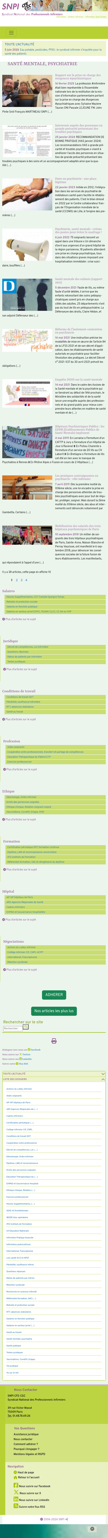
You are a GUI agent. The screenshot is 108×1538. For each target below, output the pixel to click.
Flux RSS (22, 1064)
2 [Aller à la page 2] (17, 580)
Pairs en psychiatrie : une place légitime (75, 180)
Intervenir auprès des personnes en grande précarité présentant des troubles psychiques (79, 129)
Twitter (24, 1054)
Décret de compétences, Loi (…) (21, 1150)
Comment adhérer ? (26, 1444)
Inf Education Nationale (17, 1231)
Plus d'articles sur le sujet (20, 619)
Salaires (8, 591)
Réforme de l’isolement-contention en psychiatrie (78, 331)
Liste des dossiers (15, 1079)
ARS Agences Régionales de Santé (24, 902)
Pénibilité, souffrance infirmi (20, 1264)
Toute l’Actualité (14, 1073)
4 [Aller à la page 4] (26, 580)
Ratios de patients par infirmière (24, 656)
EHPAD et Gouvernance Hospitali (22, 1183)
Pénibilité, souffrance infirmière (23, 702)
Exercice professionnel (19, 762)
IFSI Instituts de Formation (21, 857)
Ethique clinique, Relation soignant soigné (28, 807)
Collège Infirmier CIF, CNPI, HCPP (25, 952)
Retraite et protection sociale (21, 601)
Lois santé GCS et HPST (17, 1258)
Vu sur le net (12, 1373)
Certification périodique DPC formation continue (33, 847)
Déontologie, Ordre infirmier (21, 797)
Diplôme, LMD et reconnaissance (22, 1163)
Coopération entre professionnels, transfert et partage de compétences (45, 752)
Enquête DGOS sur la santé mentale (78, 379)
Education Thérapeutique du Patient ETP (29, 757)
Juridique (10, 641)
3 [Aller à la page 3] (21, 580)
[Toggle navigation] (11, 32)
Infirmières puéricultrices (18, 1244)
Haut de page (24, 1472)
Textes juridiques (16, 661)
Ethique (8, 792)
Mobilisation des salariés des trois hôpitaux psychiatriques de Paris (78, 528)
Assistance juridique (26, 1434)
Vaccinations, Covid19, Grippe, (20, 1359)
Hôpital (8, 892)
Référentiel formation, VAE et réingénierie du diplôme (35, 862)
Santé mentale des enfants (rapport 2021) (78, 281)
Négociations (13, 942)
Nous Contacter (25, 1390)
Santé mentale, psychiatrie (19, 1339)
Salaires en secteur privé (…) (20, 1325)
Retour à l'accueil (26, 1477)
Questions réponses (18, 652)
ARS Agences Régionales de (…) (22, 1109)
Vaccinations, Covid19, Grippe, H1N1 (25, 812)
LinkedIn (25, 1059)
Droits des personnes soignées (22, 802)
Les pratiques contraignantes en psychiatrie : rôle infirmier (76, 477)
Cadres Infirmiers (15, 907)
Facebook (34, 1050)
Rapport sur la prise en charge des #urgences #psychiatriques (78, 77)
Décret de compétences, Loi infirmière (27, 647)
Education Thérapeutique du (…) (22, 1177)
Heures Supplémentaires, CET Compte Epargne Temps (35, 597)
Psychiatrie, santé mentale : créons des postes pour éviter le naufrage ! (78, 230)
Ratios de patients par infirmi (20, 1278)
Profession (11, 741)
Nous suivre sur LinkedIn (31, 1500)
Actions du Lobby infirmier (21, 947)
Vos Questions (24, 1429)
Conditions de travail (18, 691)
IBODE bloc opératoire (17, 1217)
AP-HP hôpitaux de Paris (19, 897)
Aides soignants (15, 747)
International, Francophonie (22, 957)
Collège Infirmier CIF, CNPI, (19, 1129)
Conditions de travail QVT (20, 697)
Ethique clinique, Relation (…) (20, 1190)
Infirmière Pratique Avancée (19, 1237)
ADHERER (54, 995)
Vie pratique (12, 1366)
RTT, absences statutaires (20, 707)
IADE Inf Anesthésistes (17, 1210)
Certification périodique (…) (19, 1123)
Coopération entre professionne (21, 1143)
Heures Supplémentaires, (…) (20, 1204)
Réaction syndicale (17, 962)
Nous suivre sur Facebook (32, 1486)
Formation (11, 842)
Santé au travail (14, 711)
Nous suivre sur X (27, 1493)
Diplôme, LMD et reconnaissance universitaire (31, 852)
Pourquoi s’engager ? (26, 1449)
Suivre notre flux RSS (29, 1507)
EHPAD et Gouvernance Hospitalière (25, 912)
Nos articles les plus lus (54, 1011)
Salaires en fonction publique (21, 606)
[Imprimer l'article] (54, 1042)
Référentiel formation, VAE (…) (21, 1298)
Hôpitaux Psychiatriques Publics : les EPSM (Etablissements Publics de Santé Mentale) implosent (79, 430)
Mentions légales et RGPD (29, 1454)
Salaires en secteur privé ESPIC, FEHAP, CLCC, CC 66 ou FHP (38, 611)
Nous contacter (23, 1439)
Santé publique (13, 1346)
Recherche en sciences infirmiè (21, 1291)
